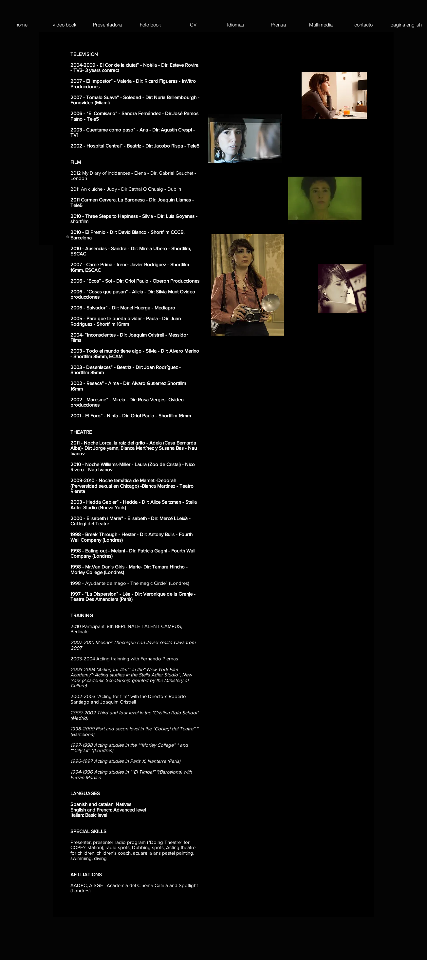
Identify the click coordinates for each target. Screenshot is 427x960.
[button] (405, 24)
